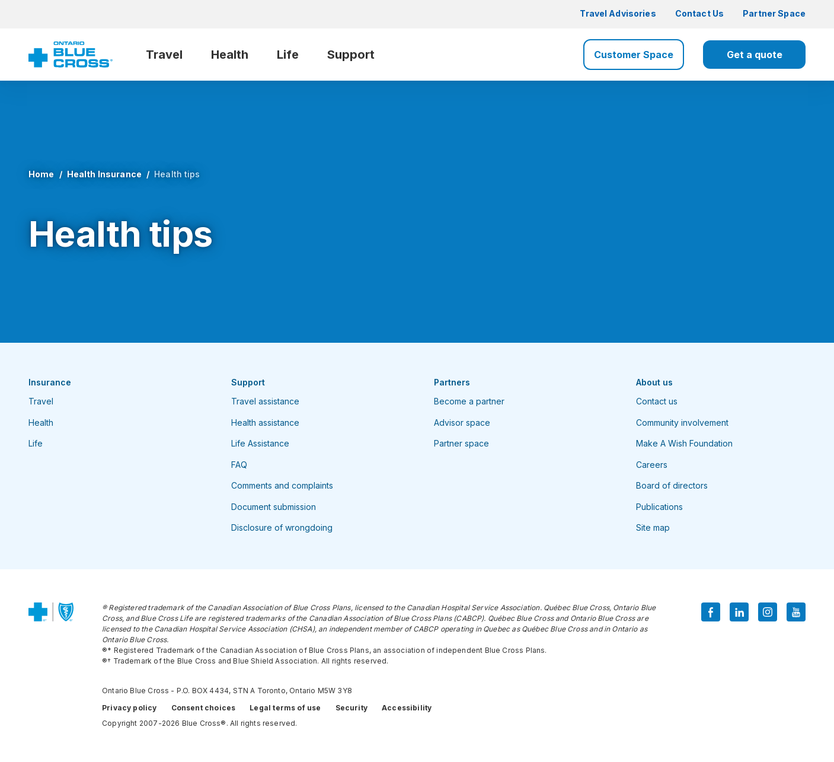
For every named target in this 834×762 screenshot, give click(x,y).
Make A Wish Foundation (684, 443)
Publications (659, 507)
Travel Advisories (618, 13)
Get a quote (754, 54)
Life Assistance (260, 443)
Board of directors (672, 485)
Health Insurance (104, 174)
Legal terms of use (285, 707)
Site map (653, 527)
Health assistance (265, 422)
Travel (164, 54)
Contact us (657, 401)
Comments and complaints (282, 485)
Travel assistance (265, 401)
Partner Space (774, 13)
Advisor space (462, 422)
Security (351, 707)
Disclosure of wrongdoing (282, 527)
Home (41, 174)
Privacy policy (129, 707)
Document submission (273, 507)
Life (288, 54)
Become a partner (469, 401)
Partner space (461, 443)
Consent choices (203, 707)
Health (229, 54)
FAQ (239, 465)
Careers (651, 465)
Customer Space (633, 54)
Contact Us (699, 13)
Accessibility (407, 707)
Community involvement (682, 422)
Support (351, 54)
